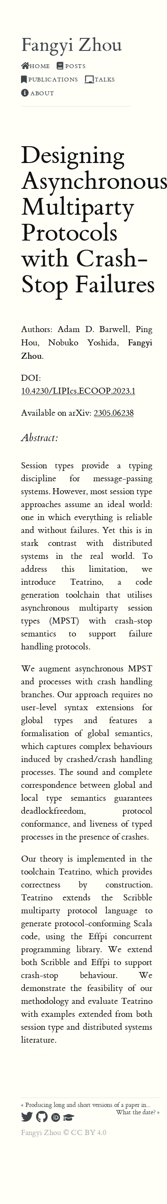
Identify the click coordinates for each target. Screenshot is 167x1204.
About (38, 93)
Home (35, 66)
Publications (49, 79)
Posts (71, 66)
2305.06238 (114, 413)
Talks (100, 79)
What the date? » (138, 1112)
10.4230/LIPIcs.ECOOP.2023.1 (78, 391)
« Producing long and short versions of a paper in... (85, 1105)
